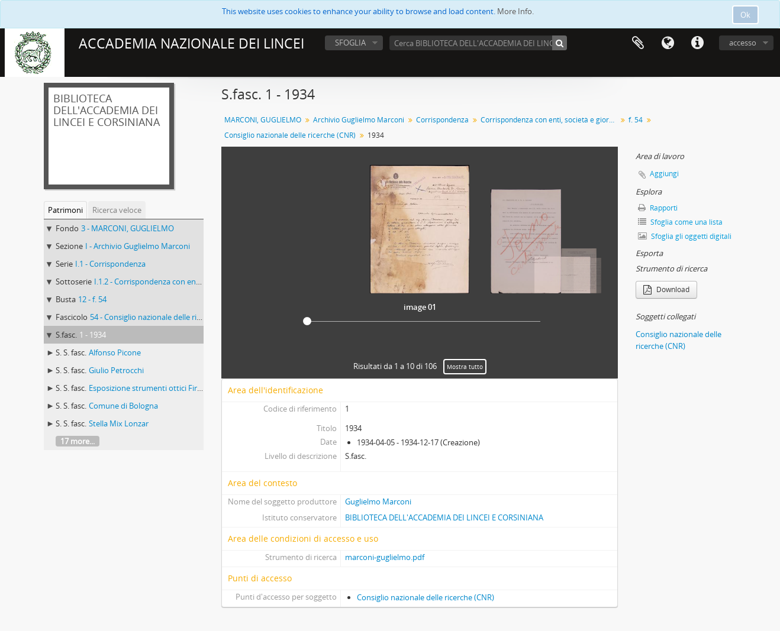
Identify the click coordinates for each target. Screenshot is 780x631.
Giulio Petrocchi (116, 370)
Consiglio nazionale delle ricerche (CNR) (290, 135)
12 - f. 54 (92, 299)
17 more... (77, 441)
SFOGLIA (350, 42)
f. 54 (635, 120)
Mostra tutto (465, 367)
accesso (742, 42)
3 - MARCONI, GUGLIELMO (127, 228)
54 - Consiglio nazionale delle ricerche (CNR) (165, 317)
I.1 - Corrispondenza (110, 263)
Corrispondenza (442, 120)
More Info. (515, 11)
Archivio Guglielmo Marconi (358, 120)
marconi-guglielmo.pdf (384, 557)
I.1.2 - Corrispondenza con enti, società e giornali (178, 281)
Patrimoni (65, 210)
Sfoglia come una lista (680, 222)
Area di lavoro (638, 43)
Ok (745, 14)
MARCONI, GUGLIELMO (262, 120)
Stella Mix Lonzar (119, 423)
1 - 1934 (92, 334)
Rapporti (658, 208)
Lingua (667, 43)
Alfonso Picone (115, 352)
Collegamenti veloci (697, 43)
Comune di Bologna (123, 405)
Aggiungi (664, 174)
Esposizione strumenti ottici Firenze (151, 388)
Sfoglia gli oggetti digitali (684, 236)
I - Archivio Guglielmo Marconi (137, 246)
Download (666, 289)
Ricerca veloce (116, 210)
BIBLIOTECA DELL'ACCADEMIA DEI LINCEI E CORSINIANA (444, 517)
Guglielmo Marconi (378, 501)
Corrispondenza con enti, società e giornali (550, 120)
